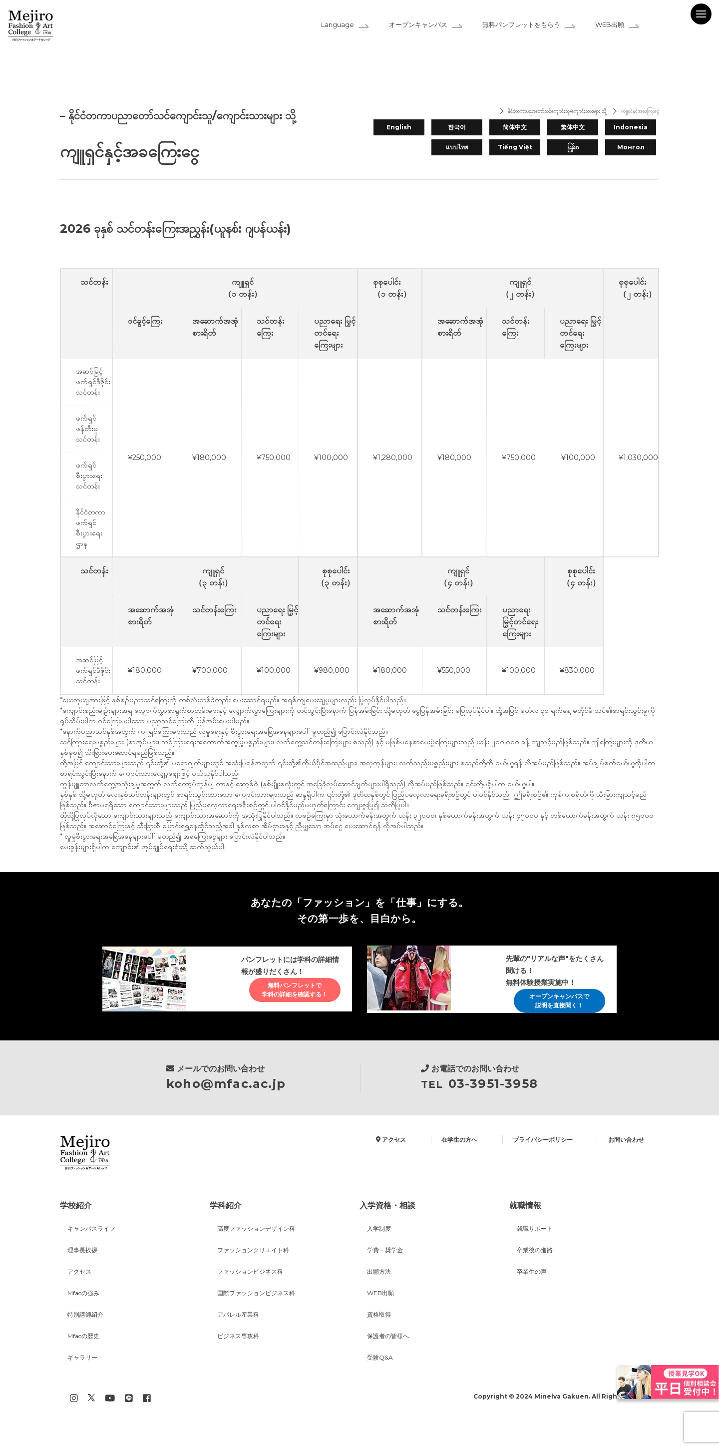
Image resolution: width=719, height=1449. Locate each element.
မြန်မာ (573, 146)
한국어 (457, 125)
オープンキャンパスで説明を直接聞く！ (551, 1004)
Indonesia (631, 125)
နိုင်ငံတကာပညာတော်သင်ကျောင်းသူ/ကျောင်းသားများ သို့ (518, 112)
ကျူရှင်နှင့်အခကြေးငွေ (631, 112)
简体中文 (515, 125)
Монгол (631, 146)
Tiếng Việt (515, 146)
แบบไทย (457, 146)
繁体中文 (573, 125)
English (398, 125)
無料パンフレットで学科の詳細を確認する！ (286, 999)
